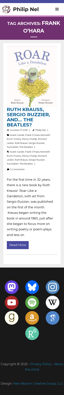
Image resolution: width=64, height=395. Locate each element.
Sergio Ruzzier (37, 143)
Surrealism (13, 147)
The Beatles (26, 147)
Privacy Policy (41, 364)
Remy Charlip (29, 139)
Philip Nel (40, 130)
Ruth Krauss (21, 143)
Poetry (17, 139)
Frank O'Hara (32, 135)
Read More (17, 245)
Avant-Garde (17, 135)
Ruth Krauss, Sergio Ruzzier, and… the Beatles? (28, 117)
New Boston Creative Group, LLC (38, 383)
